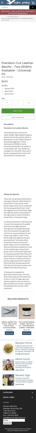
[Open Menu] (2, 2)
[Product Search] (14, 7)
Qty (3, 98)
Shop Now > (23, 13)
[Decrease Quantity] (7, 102)
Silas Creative (24, 430)
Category (18, 392)
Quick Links (18, 397)
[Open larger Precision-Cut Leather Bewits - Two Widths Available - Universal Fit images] (18, 41)
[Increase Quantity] (29, 102)
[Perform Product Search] (32, 7)
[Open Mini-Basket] (33, 2)
